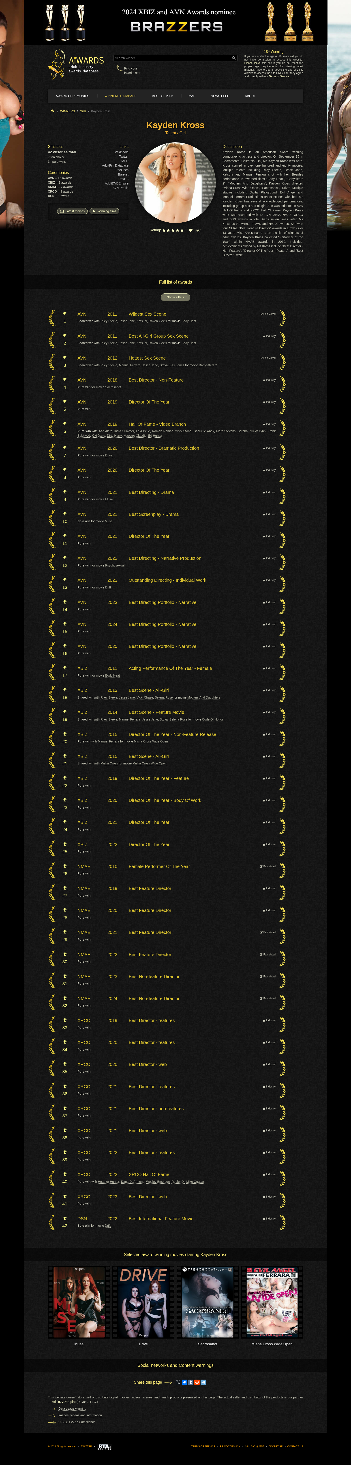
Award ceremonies (72, 96)
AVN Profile (120, 188)
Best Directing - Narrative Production (165, 558)
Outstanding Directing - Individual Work (167, 580)
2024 (112, 624)
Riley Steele (109, 321)
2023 (112, 580)
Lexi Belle (143, 431)
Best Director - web (148, 1064)
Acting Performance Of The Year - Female (170, 668)
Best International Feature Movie (161, 1218)
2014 (112, 712)
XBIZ (82, 668)
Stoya (164, 365)
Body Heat (189, 321)
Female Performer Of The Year (159, 866)
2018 (112, 380)
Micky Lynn (258, 431)
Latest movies (72, 211)
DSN (82, 1218)
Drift (108, 587)
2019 (112, 401)
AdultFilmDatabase (115, 165)
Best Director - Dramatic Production (164, 448)
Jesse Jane (127, 321)
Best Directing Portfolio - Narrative (162, 602)
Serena (243, 431)
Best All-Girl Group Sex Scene (159, 336)
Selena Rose (164, 697)
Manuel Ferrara (129, 365)
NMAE (83, 866)
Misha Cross (109, 763)
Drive (109, 455)
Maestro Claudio (135, 435)
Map (191, 96)
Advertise (276, 1446)
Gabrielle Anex (203, 431)
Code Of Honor (212, 719)
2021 (112, 492)
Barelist (123, 174)
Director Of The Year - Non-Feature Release (172, 734)
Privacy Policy (230, 1446)
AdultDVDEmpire (116, 183)
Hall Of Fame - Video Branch (157, 424)
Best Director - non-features (156, 1108)
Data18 (123, 179)
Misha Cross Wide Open (151, 741)
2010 (112, 866)
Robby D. (177, 1181)
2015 (112, 734)
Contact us (295, 1446)
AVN (81, 314)
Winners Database (121, 96)
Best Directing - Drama (151, 492)
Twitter (123, 156)
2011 (112, 314)
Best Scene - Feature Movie (156, 712)
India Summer (124, 431)
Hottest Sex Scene (147, 358)
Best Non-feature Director (154, 976)
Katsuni (142, 321)
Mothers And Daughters (203, 697)
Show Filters (175, 297)
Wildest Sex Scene (147, 314)
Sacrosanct (113, 387)
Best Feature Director (150, 888)
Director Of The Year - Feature (159, 778)
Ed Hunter (155, 435)
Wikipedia (121, 152)
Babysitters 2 (208, 365)
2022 (112, 558)
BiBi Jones (176, 365)
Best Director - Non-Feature (156, 380)
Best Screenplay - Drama (154, 514)
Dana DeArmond (132, 1181)
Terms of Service (279, 76)
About (250, 96)
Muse (109, 499)
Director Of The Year (149, 401)
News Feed (220, 96)
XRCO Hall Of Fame (149, 1174)
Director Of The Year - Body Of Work (165, 800)
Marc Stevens (226, 431)
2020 (112, 448)
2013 (112, 690)
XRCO (83, 1020)
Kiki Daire (98, 435)
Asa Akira (105, 431)
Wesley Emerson (158, 1181)
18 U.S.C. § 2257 (254, 1446)
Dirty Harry (114, 435)
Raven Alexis (158, 321)
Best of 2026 (162, 96)
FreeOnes (121, 170)
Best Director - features (152, 1020)
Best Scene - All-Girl (149, 690)
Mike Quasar (195, 1181)
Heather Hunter (108, 1181)
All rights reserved (66, 1446)
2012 (112, 358)
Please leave (252, 63)
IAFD (124, 161)
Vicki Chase (145, 697)
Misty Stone (183, 431)
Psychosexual (114, 565)
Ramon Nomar (162, 431)
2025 (112, 646)
